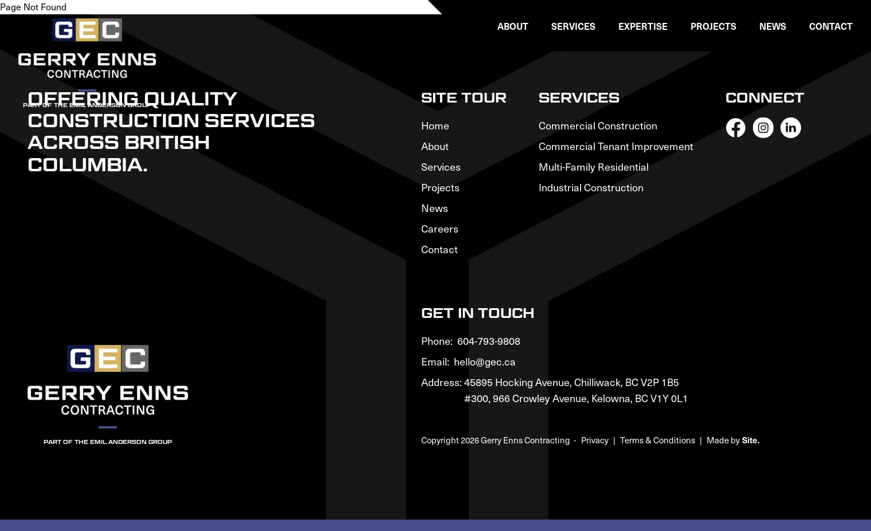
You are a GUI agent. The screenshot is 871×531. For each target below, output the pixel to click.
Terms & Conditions (657, 440)
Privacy (595, 440)
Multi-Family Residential (594, 166)
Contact (831, 25)
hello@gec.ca (485, 361)
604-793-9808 (488, 340)
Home (435, 125)
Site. (751, 440)
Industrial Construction (591, 187)
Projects (713, 25)
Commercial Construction (598, 125)
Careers (439, 228)
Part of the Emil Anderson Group (108, 441)
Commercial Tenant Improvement (616, 146)
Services (441, 166)
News (772, 25)
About (435, 146)
